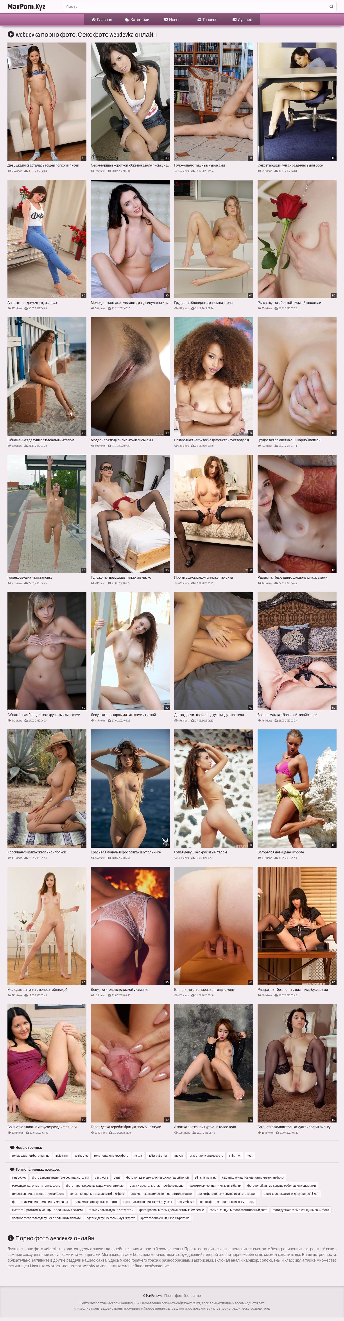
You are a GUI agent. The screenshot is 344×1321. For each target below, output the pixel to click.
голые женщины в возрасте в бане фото (97, 1193)
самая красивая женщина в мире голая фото (253, 1177)
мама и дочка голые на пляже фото (36, 1185)
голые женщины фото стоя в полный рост (238, 1210)
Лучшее (242, 19)
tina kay (178, 1155)
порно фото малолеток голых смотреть (227, 1202)
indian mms (62, 1155)
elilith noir (235, 1155)
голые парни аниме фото (206, 1155)
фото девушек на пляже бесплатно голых (60, 1177)
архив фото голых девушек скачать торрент (228, 1193)
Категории (137, 19)
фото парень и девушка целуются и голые (95, 1185)
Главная (102, 19)
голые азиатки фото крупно (31, 1155)
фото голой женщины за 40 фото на (165, 1218)
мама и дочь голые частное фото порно (156, 1185)
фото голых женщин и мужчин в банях (216, 1185)
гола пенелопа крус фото (111, 1155)
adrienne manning (205, 1177)
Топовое (207, 19)
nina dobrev (19, 1177)
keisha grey (81, 1155)
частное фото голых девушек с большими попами (46, 1218)
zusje (117, 1177)
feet (250, 1155)
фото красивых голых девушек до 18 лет (291, 1193)
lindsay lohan (186, 1202)
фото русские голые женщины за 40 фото (301, 1210)
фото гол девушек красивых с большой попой (157, 1177)
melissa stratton (158, 1155)
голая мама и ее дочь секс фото (95, 1202)
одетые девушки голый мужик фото (110, 1218)
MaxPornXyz (26, 6)
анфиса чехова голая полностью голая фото (161, 1193)
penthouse (101, 1177)
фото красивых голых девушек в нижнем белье (171, 1210)
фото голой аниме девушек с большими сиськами (281, 1185)
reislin (138, 1155)
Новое (172, 19)
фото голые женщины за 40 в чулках (147, 1202)
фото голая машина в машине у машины (40, 1202)
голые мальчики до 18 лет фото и (111, 1210)
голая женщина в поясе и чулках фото (38, 1193)
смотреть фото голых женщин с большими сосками (47, 1210)
